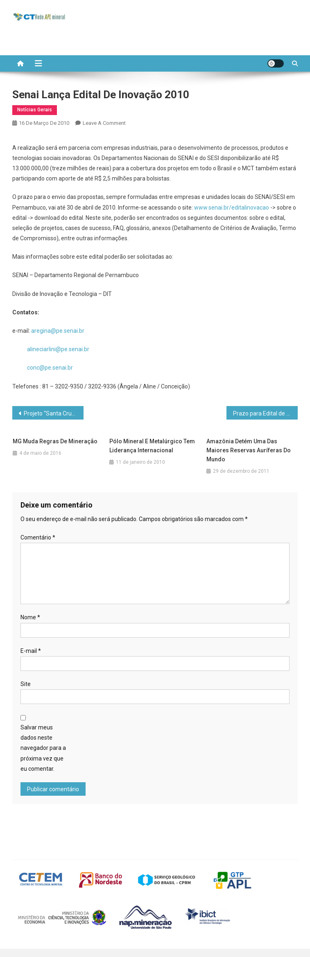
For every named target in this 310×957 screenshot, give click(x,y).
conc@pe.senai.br (50, 367)
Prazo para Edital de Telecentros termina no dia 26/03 (265, 413)
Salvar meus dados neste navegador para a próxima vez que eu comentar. (43, 748)
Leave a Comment (104, 123)
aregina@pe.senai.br (57, 330)
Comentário (37, 537)
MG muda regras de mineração (55, 441)
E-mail (30, 651)
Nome (30, 617)
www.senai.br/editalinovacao (231, 207)
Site (25, 684)
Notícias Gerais (34, 110)
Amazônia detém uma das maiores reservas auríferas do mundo (248, 450)
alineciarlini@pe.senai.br (58, 349)
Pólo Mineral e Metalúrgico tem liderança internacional (152, 446)
